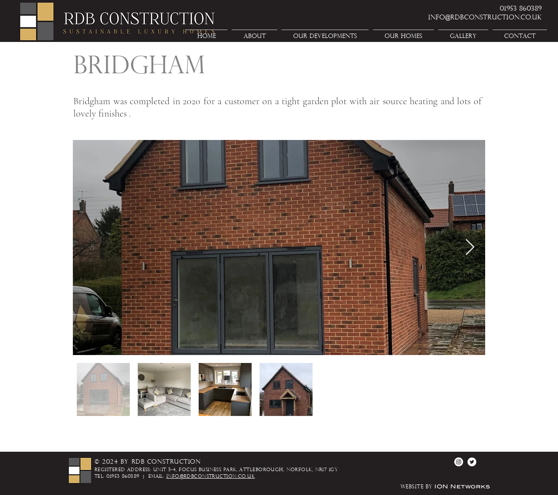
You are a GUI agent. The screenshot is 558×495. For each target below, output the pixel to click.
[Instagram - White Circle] (458, 461)
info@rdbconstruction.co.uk (210, 476)
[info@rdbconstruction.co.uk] (469, 17)
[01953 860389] (510, 9)
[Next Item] (470, 247)
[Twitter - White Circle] (472, 461)
